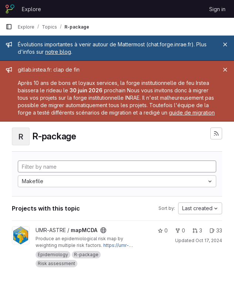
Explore (31, 9)
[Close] (225, 44)
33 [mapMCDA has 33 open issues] (216, 230)
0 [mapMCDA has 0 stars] (163, 230)
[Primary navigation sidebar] (9, 27)
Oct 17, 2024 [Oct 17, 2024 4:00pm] (208, 240)
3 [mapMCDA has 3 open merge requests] (197, 230)
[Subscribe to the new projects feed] (216, 133)
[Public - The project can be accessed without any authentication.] (103, 230)
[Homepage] (10, 9)
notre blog (58, 52)
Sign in (217, 9)
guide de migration (192, 112)
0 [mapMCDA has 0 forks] (180, 230)
